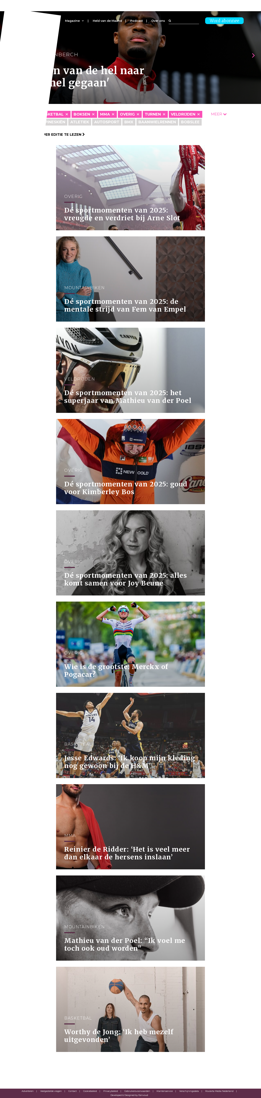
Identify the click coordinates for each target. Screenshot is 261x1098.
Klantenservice (165, 1091)
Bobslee (190, 122)
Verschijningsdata (189, 1091)
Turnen (153, 114)
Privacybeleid (110, 1091)
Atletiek (79, 122)
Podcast (136, 21)
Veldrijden (183, 114)
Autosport (106, 122)
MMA (105, 114)
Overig (127, 114)
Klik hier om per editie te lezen (51, 134)
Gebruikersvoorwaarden (137, 1091)
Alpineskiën (52, 122)
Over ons (158, 21)
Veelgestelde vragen (51, 1091)
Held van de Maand (107, 21)
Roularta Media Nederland (219, 1091)
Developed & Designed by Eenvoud (129, 1095)
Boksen (82, 114)
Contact (72, 1091)
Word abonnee (224, 20)
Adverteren (28, 1091)
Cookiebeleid (90, 1091)
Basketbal (52, 114)
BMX (128, 122)
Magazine (72, 21)
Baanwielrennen (157, 122)
